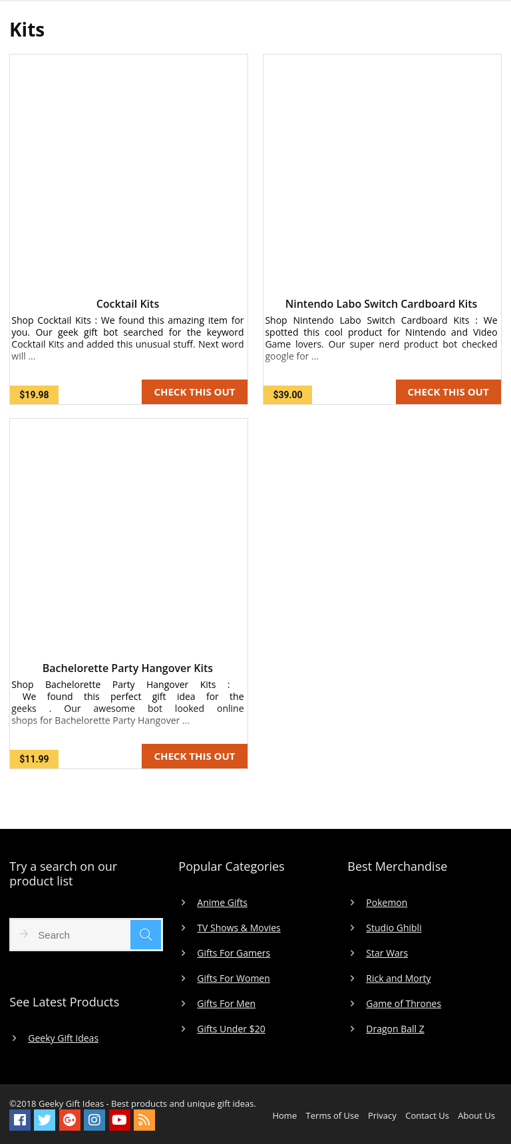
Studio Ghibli (393, 928)
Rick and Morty (398, 978)
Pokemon (386, 903)
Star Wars (387, 953)
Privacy (382, 1115)
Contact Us (427, 1115)
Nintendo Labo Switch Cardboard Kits (381, 303)
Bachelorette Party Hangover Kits (128, 668)
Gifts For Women (233, 978)
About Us (476, 1115)
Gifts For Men (226, 1004)
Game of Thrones (403, 1004)
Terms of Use (332, 1115)
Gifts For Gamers (233, 953)
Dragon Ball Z (395, 1029)
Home (284, 1115)
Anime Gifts (222, 903)
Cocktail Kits (128, 303)
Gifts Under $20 (231, 1029)
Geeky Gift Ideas (63, 1038)
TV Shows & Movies (238, 928)
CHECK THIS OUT (194, 391)
